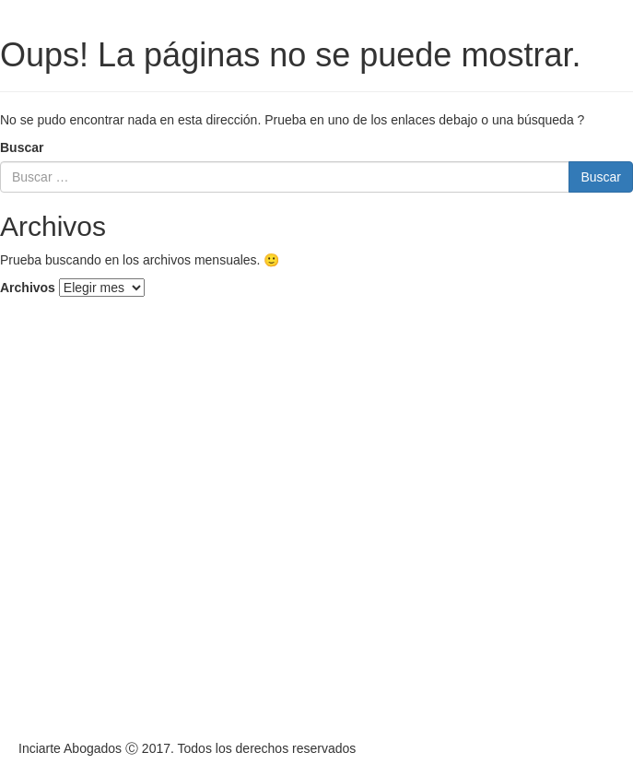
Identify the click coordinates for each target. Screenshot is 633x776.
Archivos (27, 287)
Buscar (21, 147)
